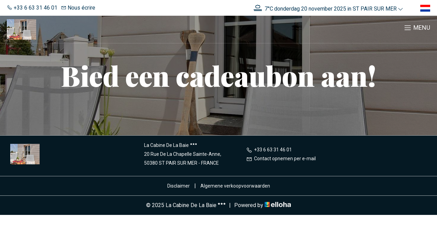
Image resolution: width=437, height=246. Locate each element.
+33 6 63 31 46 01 (269, 149)
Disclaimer (178, 186)
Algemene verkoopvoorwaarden (235, 186)
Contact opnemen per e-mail (281, 158)
